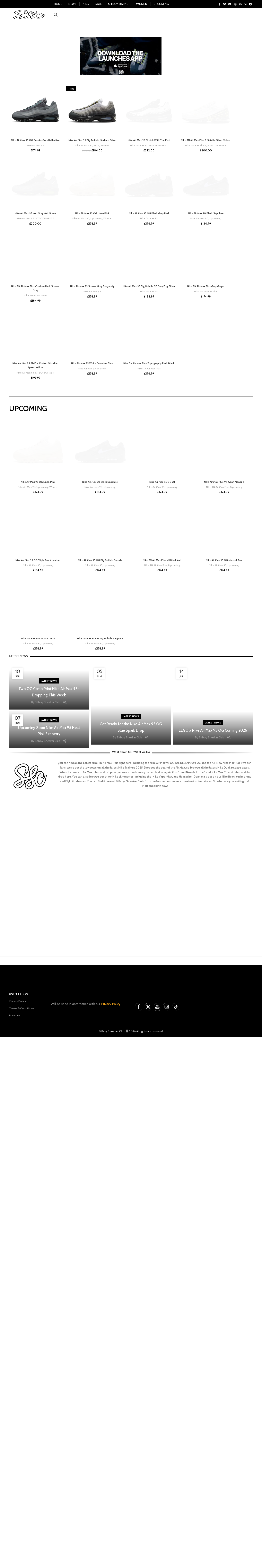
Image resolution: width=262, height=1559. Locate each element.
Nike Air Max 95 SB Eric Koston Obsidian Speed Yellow (35, 1396)
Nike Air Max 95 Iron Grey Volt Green (35, 735)
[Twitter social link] (224, 4)
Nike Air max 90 (199, 740)
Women (105, 154)
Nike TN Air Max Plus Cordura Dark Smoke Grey (35, 1064)
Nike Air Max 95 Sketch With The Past (149, 403)
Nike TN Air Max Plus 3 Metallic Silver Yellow (206, 405)
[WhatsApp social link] (245, 4)
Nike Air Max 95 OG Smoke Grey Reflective (35, 151)
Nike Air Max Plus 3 (195, 412)
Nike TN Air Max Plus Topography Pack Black (149, 1396)
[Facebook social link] (220, 4)
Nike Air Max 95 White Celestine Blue (92, 1394)
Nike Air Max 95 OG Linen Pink (92, 735)
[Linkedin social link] (240, 4)
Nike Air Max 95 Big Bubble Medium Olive (92, 149)
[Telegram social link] (250, 4)
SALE (96, 154)
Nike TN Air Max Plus (35, 1071)
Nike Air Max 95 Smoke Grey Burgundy (92, 1062)
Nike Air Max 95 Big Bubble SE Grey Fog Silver (149, 1064)
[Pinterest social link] (235, 4)
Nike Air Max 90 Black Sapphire (206, 735)
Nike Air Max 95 (35, 158)
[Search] (56, 19)
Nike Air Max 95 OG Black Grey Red (149, 735)
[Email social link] (230, 4)
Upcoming (96, 740)
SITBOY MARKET (159, 408)
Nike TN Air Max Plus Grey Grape (206, 1062)
